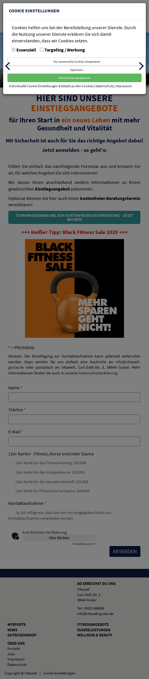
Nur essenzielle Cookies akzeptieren (76, 61)
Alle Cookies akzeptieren (74, 78)
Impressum (124, 86)
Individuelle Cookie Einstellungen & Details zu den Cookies (51, 86)
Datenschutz (105, 86)
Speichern (76, 70)
